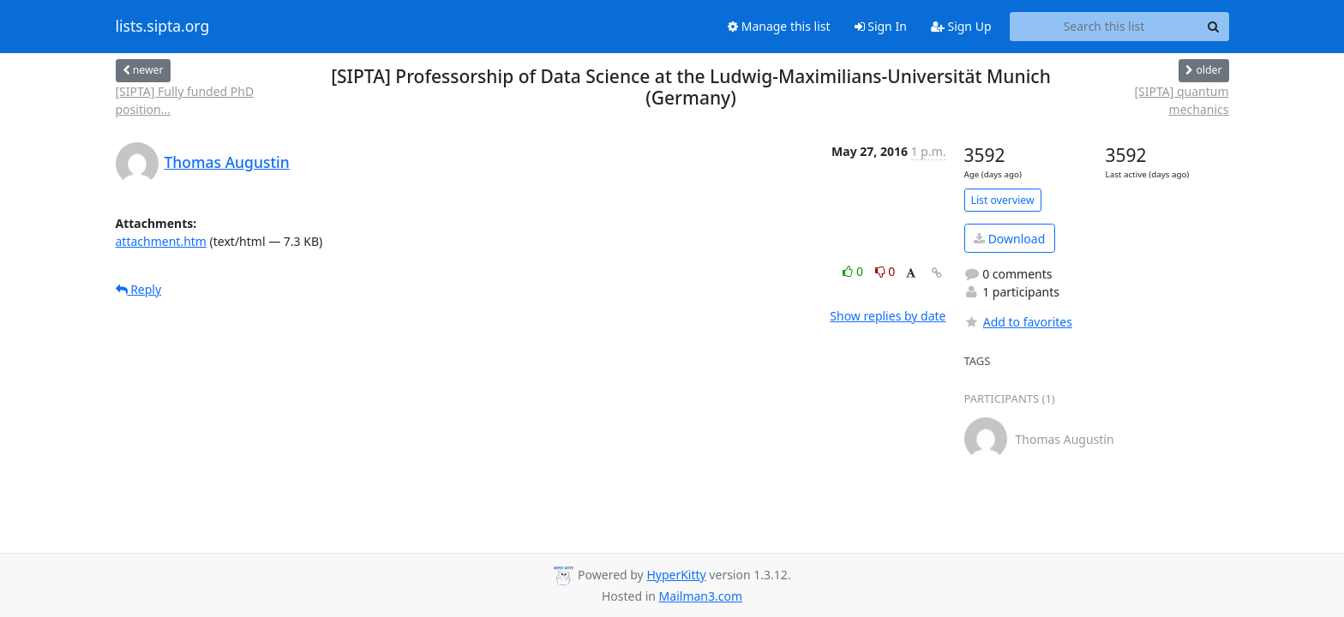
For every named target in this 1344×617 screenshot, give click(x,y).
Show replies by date (887, 316)
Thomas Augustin (227, 162)
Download (1009, 239)
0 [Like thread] (854, 271)
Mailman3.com (700, 596)
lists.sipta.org (163, 26)
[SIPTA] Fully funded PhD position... (185, 100)
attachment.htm (161, 241)
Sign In (881, 26)
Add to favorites (1018, 322)
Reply (139, 289)
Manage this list (779, 26)
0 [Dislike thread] (885, 271)
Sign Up (961, 26)
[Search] (1213, 26)
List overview (1003, 200)
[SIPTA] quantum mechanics (1181, 100)
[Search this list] (1104, 26)
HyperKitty (675, 574)
